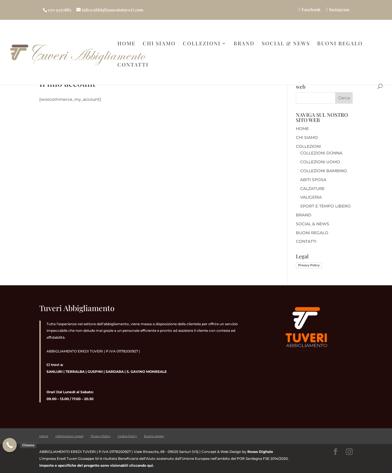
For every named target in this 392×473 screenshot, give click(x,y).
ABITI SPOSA (313, 179)
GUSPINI (95, 371)
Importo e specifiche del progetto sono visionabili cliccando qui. (96, 465)
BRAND (244, 44)
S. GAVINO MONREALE (146, 371)
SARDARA (115, 371)
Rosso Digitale (260, 451)
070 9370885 (59, 10)
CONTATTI (133, 65)
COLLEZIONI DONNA (321, 153)
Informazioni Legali (69, 436)
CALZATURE (312, 188)
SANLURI (54, 371)
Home (43, 436)
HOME (126, 44)
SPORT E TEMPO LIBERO (325, 206)
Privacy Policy (309, 265)
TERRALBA (75, 371)
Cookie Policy (127, 436)
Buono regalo (154, 436)
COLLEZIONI (202, 44)
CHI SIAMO (159, 44)
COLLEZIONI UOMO (320, 161)
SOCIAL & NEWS (286, 44)
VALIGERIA (311, 197)
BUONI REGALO (340, 44)
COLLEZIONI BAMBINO (323, 170)
